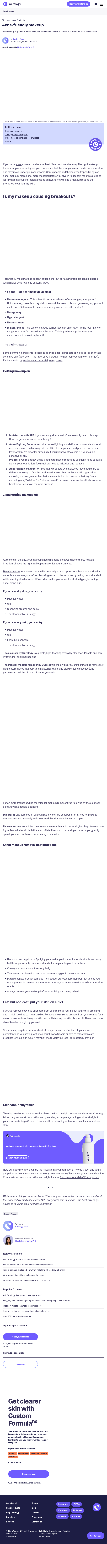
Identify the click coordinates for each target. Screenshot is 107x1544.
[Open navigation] (101, 4)
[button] (53, 11)
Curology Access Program (48, 1534)
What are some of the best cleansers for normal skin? (27, 1280)
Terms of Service (11, 1534)
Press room (37, 1517)
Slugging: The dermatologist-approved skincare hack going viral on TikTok (36, 1300)
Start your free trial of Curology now (79, 1177)
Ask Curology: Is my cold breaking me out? (22, 1295)
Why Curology (12, 1512)
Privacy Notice (11, 1536)
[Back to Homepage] (12, 4)
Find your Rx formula (78, 4)
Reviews (10, 1521)
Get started (11, 1503)
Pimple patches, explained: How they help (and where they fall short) (34, 1270)
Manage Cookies (44, 1536)
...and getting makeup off (16, 134)
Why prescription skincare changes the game (23, 1275)
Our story (10, 1517)
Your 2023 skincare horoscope (17, 1316)
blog (4, 20)
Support (35, 1503)
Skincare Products (16, 20)
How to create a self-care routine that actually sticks (26, 1311)
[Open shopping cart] (95, 3)
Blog (34, 1508)
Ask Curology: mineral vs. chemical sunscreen (24, 1259)
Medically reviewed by (24, 1238)
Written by (19, 1224)
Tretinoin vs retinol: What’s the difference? (22, 1306)
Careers (35, 1512)
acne (18, 164)
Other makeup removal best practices (22, 138)
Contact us (37, 1521)
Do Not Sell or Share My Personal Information (54, 1531)
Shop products (13, 1508)
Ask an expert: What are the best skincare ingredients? (28, 1264)
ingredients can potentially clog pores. (41, 360)
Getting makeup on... (14, 131)
